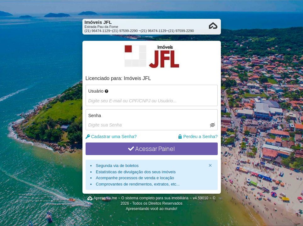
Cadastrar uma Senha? (111, 136)
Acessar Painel (151, 149)
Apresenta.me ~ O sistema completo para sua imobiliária (140, 198)
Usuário (98, 91)
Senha (94, 115)
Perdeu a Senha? (198, 136)
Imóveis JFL (137, 78)
